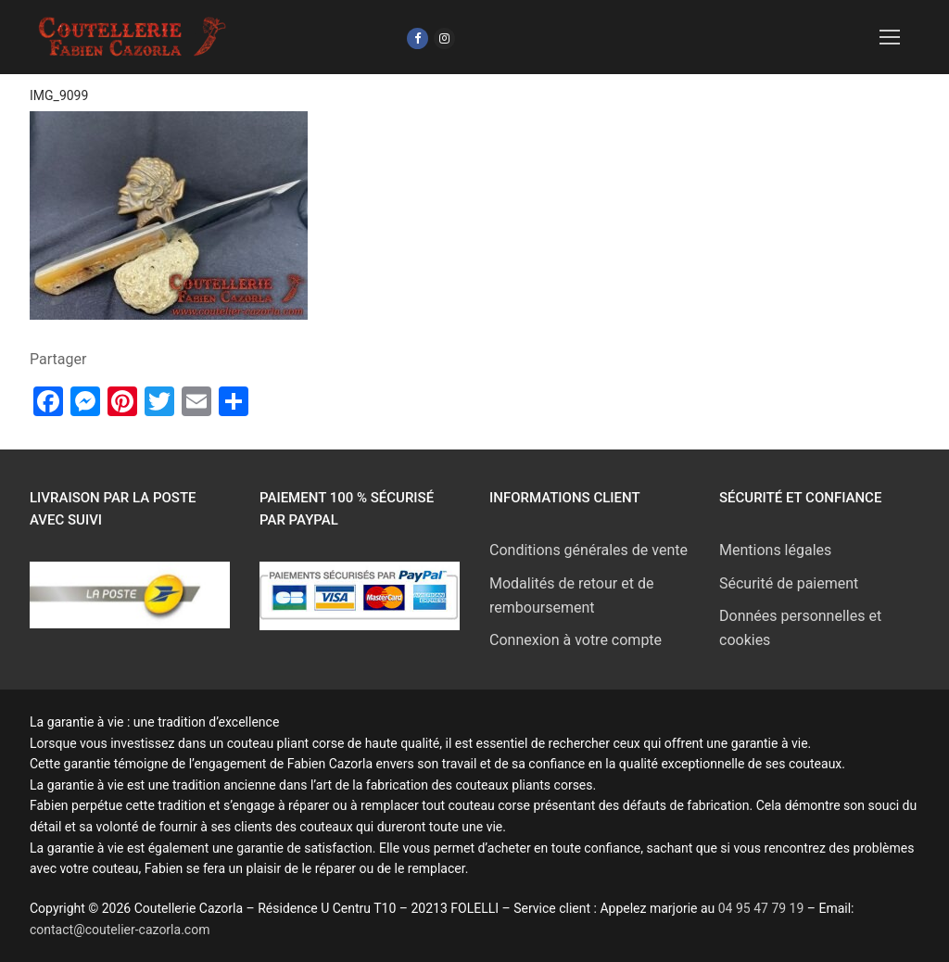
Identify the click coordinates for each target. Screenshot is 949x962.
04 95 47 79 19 (762, 908)
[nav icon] (889, 37)
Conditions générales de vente (588, 550)
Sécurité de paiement (788, 583)
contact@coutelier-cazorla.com (119, 929)
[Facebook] (417, 38)
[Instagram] (444, 38)
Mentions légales (775, 550)
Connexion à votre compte (575, 640)
